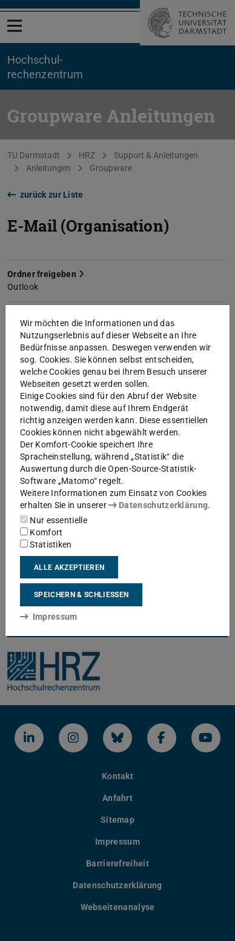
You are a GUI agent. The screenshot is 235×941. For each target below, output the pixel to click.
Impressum (49, 616)
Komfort (41, 532)
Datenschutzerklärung (158, 505)
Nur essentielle (53, 520)
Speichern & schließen (81, 595)
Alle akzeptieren (69, 567)
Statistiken (46, 544)
